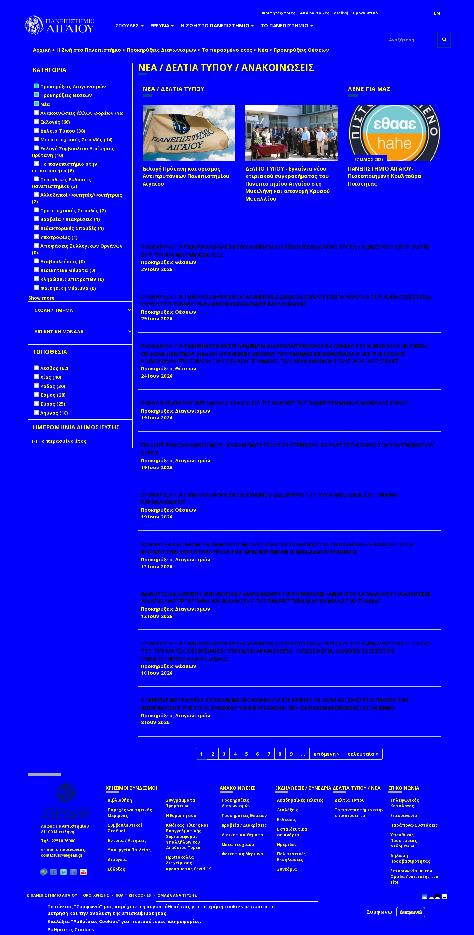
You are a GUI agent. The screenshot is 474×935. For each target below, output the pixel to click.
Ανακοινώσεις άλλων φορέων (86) (82, 113)
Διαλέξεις (287, 810)
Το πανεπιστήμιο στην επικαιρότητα (359, 812)
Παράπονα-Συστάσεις (414, 825)
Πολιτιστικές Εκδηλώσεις (291, 856)
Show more (41, 298)
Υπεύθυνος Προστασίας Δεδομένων (403, 840)
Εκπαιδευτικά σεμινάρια (292, 832)
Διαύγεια (117, 859)
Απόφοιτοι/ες (314, 13)
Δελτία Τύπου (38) (62, 131)
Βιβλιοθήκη (120, 800)
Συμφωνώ (379, 911)
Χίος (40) (50, 377)
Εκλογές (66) (55, 122)
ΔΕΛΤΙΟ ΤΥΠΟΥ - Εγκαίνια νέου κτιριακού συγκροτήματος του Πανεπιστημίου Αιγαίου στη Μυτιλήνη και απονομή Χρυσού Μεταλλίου (287, 183)
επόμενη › (326, 753)
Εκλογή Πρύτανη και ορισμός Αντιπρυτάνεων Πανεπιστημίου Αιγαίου (186, 176)
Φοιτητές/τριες (278, 13)
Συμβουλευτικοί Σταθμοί (125, 828)
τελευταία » (363, 753)
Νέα (263, 49)
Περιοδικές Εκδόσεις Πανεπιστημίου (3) (61, 182)
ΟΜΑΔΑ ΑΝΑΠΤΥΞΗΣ (177, 895)
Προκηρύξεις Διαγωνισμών (161, 49)
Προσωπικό (365, 13)
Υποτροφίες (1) (59, 237)
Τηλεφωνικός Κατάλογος (404, 803)
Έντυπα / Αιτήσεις (127, 840)
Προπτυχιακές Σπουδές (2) (73, 210)
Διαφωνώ (410, 912)
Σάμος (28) (53, 395)
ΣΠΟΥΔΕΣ (129, 25)
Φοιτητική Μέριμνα (242, 854)
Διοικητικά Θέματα (242, 835)
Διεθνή (341, 13)
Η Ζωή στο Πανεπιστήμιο (88, 49)
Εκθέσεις (286, 819)
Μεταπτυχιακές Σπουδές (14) (76, 140)
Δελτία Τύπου (350, 800)
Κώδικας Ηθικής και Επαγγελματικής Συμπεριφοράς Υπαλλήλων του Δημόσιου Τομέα (187, 836)
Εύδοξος (116, 869)
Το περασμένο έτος (227, 49)
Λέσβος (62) (54, 368)
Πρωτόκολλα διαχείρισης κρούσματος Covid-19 (188, 862)
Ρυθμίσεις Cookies (70, 929)
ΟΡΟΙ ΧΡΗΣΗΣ (96, 895)
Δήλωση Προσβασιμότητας (410, 858)
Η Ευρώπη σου (181, 815)
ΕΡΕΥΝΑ (162, 25)
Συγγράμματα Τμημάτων (180, 803)
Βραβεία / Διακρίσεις (244, 825)
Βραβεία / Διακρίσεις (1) (70, 219)
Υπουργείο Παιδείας (129, 850)
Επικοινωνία (403, 815)
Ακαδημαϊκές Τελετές (300, 800)
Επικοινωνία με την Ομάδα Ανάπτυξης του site (414, 876)
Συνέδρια (287, 869)
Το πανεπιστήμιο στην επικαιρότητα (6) (64, 167)
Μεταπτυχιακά (238, 844)
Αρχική (42, 49)
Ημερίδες (287, 844)
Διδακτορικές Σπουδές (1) (72, 228)
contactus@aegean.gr (63, 855)
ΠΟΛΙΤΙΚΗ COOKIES (133, 895)
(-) (35, 441)
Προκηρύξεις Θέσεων (244, 815)
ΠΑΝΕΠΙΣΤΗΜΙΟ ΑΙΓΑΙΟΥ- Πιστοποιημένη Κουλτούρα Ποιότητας (384, 176)
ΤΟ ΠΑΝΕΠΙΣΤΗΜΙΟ (287, 25)
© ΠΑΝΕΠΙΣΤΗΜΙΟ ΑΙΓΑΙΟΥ (51, 895)
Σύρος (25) (52, 404)
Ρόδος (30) (52, 386)
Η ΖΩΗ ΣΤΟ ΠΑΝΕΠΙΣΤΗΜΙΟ (217, 25)
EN (437, 13)
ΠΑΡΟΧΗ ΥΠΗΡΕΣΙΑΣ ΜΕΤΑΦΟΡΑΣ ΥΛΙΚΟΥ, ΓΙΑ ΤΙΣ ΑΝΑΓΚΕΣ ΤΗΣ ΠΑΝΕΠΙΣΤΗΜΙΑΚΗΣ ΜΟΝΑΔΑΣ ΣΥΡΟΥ (274, 403)
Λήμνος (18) (54, 413)
